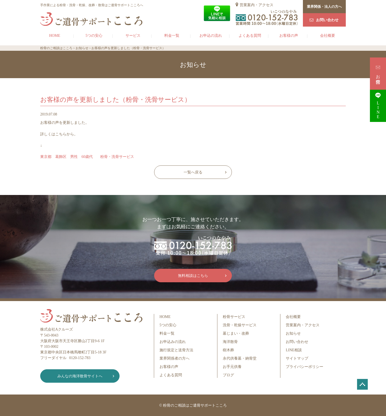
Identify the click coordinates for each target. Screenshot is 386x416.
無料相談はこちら (193, 276)
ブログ (228, 375)
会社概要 (327, 36)
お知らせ (293, 333)
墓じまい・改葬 (236, 333)
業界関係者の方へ (174, 358)
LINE (378, 106)
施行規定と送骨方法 (176, 350)
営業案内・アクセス (256, 5)
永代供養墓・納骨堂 (240, 358)
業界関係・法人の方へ (324, 7)
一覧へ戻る (193, 172)
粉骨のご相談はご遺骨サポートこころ (195, 405)
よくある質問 (250, 36)
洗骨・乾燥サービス (240, 325)
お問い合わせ (327, 20)
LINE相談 (294, 350)
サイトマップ (297, 358)
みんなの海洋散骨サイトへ (79, 376)
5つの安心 (94, 36)
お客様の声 (288, 36)
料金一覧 (171, 36)
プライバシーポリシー (304, 367)
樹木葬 (228, 350)
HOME (54, 36)
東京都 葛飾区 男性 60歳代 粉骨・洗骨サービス (87, 157)
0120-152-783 (79, 358)
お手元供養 (232, 367)
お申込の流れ (210, 36)
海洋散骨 (230, 342)
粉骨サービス (234, 317)
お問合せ (378, 73)
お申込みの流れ (172, 342)
